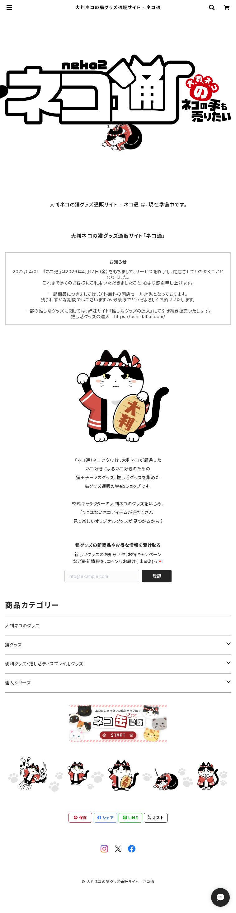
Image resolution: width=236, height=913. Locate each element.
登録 (157, 576)
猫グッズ (13, 644)
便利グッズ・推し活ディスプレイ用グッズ (44, 663)
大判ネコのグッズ (22, 625)
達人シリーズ (18, 682)
